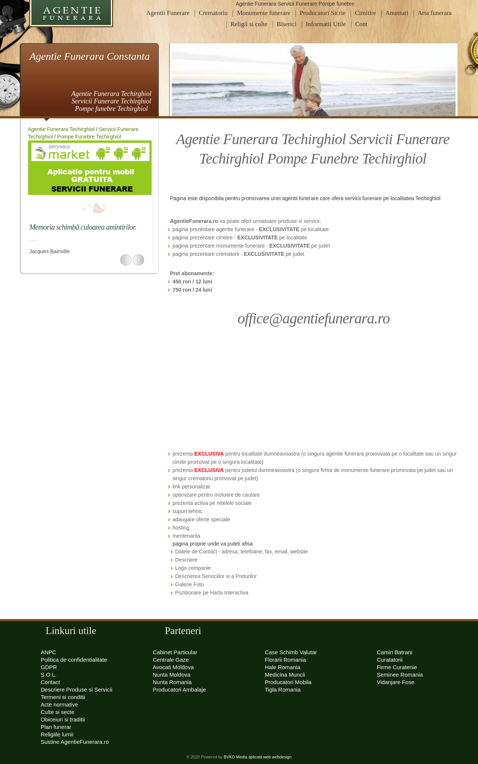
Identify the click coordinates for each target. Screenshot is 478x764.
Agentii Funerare (168, 12)
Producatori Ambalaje (179, 689)
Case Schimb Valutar (291, 652)
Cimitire (365, 12)
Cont (361, 24)
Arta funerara (434, 12)
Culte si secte (57, 712)
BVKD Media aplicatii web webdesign (258, 757)
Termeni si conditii (63, 697)
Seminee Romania (400, 674)
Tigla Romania (283, 689)
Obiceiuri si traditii (63, 719)
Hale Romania (282, 667)
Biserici (287, 24)
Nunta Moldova (171, 674)
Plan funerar (56, 727)
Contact (50, 682)
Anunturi (396, 12)
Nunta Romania (172, 682)
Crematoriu (213, 12)
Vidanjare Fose (396, 682)
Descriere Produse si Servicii (76, 689)
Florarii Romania (285, 659)
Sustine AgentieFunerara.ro (75, 742)
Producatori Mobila (288, 682)
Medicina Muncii (285, 674)
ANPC (48, 652)
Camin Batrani (394, 652)
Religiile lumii (57, 734)
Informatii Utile (326, 24)
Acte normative (59, 704)
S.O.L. (49, 674)
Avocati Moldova (173, 667)
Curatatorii (390, 659)
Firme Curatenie (397, 667)
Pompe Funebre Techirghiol (89, 137)
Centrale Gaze (171, 659)
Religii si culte (248, 24)
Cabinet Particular (175, 652)
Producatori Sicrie (322, 12)
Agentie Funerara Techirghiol (61, 129)
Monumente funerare (263, 12)
